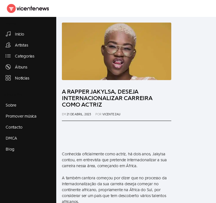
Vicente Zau (111, 114)
